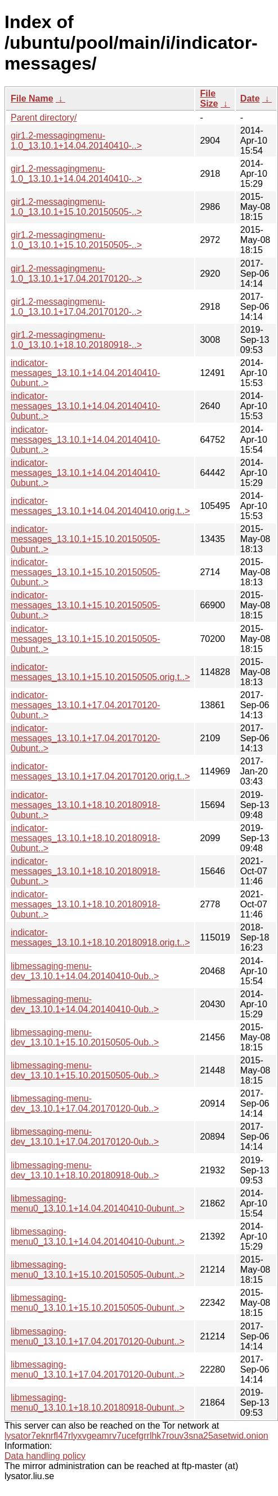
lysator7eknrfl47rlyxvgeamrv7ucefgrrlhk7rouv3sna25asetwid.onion (136, 1435)
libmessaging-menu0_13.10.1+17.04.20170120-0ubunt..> (98, 1336)
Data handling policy (45, 1456)
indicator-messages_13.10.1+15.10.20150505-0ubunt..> (85, 539)
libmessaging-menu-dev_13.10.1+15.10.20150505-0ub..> (85, 1037)
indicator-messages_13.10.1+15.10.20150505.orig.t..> (100, 672)
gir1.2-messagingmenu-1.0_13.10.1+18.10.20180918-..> (76, 340)
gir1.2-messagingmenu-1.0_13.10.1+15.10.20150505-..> (76, 207)
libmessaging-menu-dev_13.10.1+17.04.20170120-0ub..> (85, 1103)
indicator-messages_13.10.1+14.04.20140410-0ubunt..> (85, 373)
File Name (32, 98)
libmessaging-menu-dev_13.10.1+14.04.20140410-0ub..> (85, 971)
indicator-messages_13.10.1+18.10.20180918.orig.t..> (100, 937)
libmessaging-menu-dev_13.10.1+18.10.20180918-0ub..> (85, 1170)
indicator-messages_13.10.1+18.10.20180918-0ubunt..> (85, 805)
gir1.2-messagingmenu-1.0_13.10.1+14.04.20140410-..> (76, 140)
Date (250, 98)
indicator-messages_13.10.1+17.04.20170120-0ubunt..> (85, 705)
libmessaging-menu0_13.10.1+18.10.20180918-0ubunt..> (98, 1402)
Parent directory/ (44, 117)
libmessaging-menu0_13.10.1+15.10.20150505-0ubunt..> (98, 1269)
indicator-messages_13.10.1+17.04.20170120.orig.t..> (100, 771)
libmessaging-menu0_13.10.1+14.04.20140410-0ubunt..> (98, 1203)
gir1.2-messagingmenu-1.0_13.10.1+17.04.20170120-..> (76, 273)
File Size (209, 98)
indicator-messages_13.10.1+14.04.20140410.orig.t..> (100, 506)
